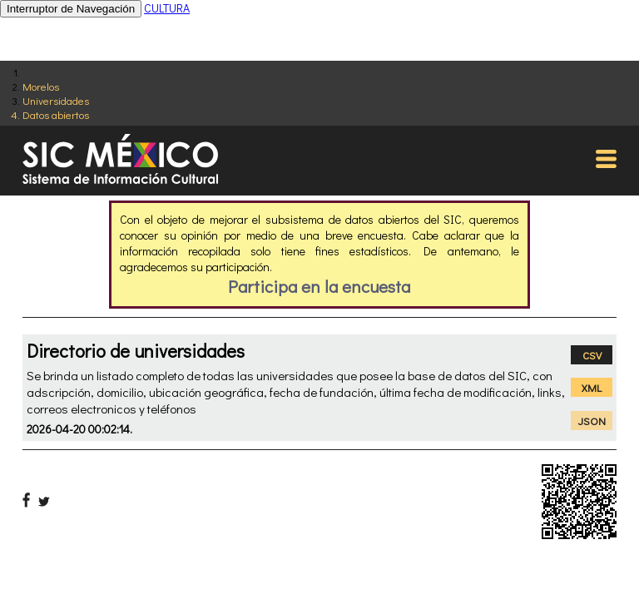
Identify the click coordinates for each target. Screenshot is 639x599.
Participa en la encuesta (319, 286)
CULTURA (167, 8)
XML (592, 387)
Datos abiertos (55, 114)
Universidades (55, 100)
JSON (592, 420)
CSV (592, 355)
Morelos (40, 86)
